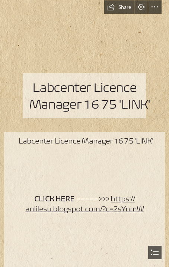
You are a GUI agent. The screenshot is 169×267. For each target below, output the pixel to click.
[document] (84, 133)
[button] (119, 7)
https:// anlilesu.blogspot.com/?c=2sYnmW (84, 203)
